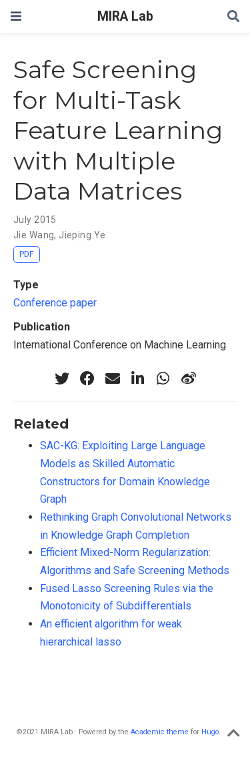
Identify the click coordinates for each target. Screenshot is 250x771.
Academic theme (160, 732)
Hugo (210, 732)
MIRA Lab (125, 16)
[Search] (233, 17)
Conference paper (55, 302)
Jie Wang (33, 235)
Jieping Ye (82, 235)
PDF (26, 254)
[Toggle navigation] (16, 16)
